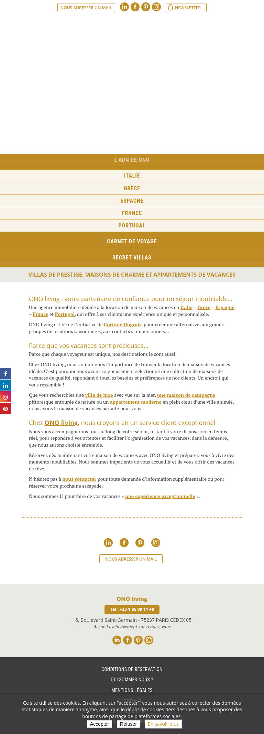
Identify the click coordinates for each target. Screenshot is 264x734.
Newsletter (188, 8)
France (132, 213)
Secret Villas (131, 257)
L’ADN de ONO (132, 160)
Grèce (132, 188)
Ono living (132, 30)
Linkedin (124, 6)
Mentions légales (132, 690)
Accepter (99, 724)
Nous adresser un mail (86, 8)
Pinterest (145, 6)
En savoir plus (163, 724)
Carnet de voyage (132, 241)
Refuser (128, 724)
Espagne (132, 201)
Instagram (156, 6)
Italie (132, 175)
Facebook (135, 6)
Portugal (132, 225)
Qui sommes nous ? (132, 679)
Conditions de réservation (132, 669)
